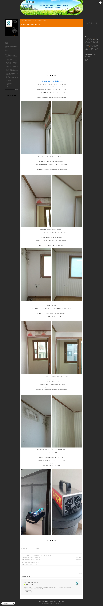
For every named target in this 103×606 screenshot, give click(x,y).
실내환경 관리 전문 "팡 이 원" (12, 73)
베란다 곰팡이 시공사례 (11, 62)
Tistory (60, 603)
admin (59, 601)
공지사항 (29, 17)
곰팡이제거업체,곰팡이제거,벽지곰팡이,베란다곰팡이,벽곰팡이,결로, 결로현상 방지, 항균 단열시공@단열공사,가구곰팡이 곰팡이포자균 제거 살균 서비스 (49, 588)
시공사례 (35, 17)
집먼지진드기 (92, 45)
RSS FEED (88, 56)
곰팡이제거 (94, 38)
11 (87, 23)
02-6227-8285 (8, 43)
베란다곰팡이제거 (90, 43)
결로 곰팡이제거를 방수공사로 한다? (29, 561)
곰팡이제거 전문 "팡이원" (27, 555)
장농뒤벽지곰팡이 (88, 38)
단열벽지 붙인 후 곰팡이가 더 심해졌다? (30, 557)
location (51, 601)
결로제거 (87, 41)
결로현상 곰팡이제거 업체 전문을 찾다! (30, 559)
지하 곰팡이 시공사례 (11, 63)
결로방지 (88, 39)
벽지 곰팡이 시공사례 (38, 555)
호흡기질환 (92, 41)
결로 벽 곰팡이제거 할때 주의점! (28, 564)
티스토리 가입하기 (90, 54)
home (40, 601)
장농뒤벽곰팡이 (90, 51)
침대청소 (8, 76)
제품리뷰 (8, 84)
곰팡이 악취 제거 (10, 69)
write (63, 601)
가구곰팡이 (89, 42)
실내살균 (92, 49)
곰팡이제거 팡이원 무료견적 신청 (11, 45)
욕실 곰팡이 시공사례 (11, 65)
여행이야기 (8, 81)
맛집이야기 (8, 80)
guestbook (55, 601)
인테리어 (87, 48)
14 (93, 23)
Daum (53, 603)
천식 (87, 46)
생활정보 (8, 86)
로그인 (41, 17)
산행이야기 (9, 83)
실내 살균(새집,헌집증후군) (12, 77)
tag (43, 601)
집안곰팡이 (93, 39)
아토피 (95, 43)
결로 (89, 49)
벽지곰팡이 (92, 48)
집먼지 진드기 (9, 74)
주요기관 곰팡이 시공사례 (12, 66)
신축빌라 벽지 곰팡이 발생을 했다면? (29, 562)
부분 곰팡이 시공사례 (11, 67)
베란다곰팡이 (94, 46)
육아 (95, 48)
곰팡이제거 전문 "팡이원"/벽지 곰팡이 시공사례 (37, 20)
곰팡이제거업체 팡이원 (31, 582)
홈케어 (8, 78)
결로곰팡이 (94, 42)
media (46, 601)
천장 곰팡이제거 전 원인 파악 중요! (30, 24)
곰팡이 (90, 46)
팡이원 (42, 603)
